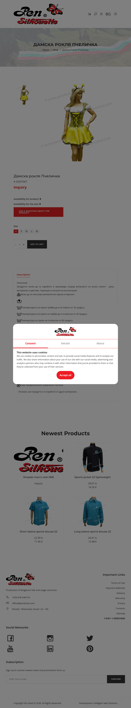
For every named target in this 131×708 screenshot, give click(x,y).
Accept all (65, 375)
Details (65, 343)
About (100, 343)
